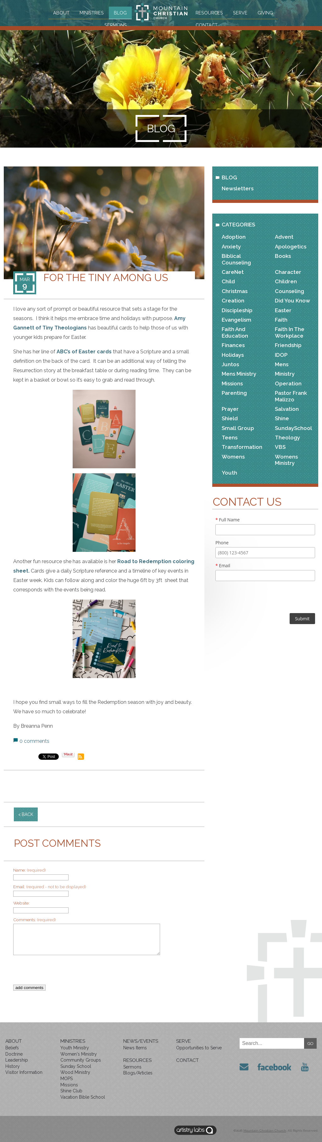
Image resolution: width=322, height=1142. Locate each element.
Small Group (238, 428)
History (12, 1066)
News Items (135, 1047)
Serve (242, 12)
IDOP (281, 355)
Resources (211, 12)
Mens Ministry (239, 374)
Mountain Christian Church (264, 1130)
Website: (21, 902)
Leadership (16, 1060)
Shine (282, 418)
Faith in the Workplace (289, 332)
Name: (29, 870)
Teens (229, 437)
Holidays (233, 355)
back (27, 814)
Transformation (242, 447)
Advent (284, 237)
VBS (280, 447)
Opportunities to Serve (199, 1047)
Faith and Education (235, 332)
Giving (267, 12)
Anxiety (231, 246)
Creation (233, 300)
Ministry (285, 374)
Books (283, 256)
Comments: (34, 919)
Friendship (288, 345)
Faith (281, 320)
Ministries (88, 12)
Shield (230, 418)
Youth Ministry (74, 1047)
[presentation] (99, 972)
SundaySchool (293, 428)
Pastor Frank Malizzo (291, 396)
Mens (281, 364)
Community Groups (80, 1060)
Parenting (234, 393)
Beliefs (12, 1047)
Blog (117, 12)
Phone (222, 543)
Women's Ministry (78, 1054)
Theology (287, 437)
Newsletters (237, 188)
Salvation (287, 409)
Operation (288, 383)
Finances (233, 345)
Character (288, 272)
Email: (49, 886)
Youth (229, 473)
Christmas (234, 291)
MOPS (66, 1078)
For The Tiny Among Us (105, 277)
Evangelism (236, 320)
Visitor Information (23, 1072)
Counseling (289, 291)
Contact (208, 24)
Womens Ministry (286, 460)
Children (286, 281)
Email (222, 565)
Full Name (227, 520)
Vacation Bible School (82, 1097)
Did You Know (292, 300)
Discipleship (237, 310)
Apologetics (290, 246)
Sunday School (75, 1066)
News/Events (140, 1041)
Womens (233, 457)
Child (228, 281)
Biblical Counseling (236, 259)
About (58, 12)
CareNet (233, 272)
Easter (283, 310)
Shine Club (71, 1090)
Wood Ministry (75, 1072)
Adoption (234, 237)
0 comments (34, 741)
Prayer (230, 409)
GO (311, 1043)
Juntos (230, 364)
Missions (232, 383)
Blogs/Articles (138, 1072)
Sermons (113, 24)
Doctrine (14, 1054)
